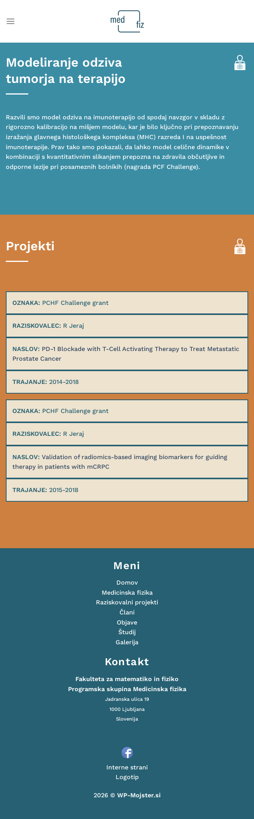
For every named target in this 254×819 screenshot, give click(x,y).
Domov (127, 582)
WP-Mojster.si (139, 795)
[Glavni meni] (10, 21)
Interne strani (127, 767)
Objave (127, 622)
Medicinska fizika (127, 592)
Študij (127, 632)
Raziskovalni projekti (127, 602)
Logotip (127, 777)
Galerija (127, 642)
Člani (127, 612)
